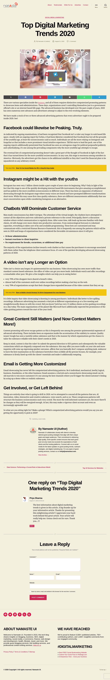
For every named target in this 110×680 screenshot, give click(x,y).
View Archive (43, 458)
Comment (33, 562)
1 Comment (73, 44)
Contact (85, 6)
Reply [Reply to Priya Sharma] (32, 531)
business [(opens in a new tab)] (42, 106)
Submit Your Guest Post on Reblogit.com (75, 660)
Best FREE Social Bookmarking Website (75, 658)
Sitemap (36, 657)
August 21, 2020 (60, 44)
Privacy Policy (9, 657)
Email (58, 579)
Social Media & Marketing (55, 20)
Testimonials (58, 6)
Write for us (37, 651)
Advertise (78, 6)
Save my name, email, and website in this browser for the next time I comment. (53, 597)
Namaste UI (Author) (43, 44)
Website (32, 588)
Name (32, 579)
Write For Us (68, 6)
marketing (35, 422)
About (50, 6)
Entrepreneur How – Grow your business (75, 662)
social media (42, 422)
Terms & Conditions (24, 657)
